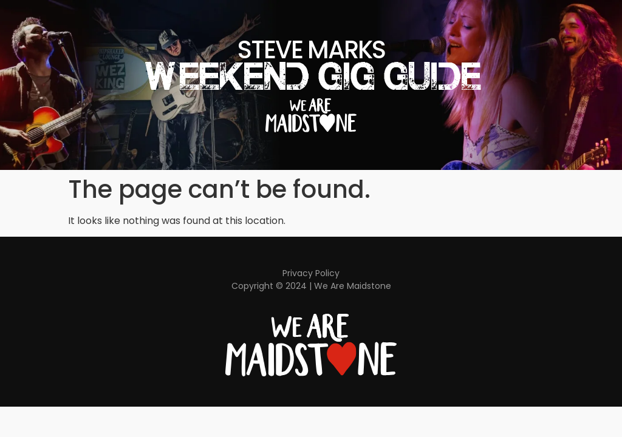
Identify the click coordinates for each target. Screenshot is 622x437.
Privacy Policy (311, 273)
